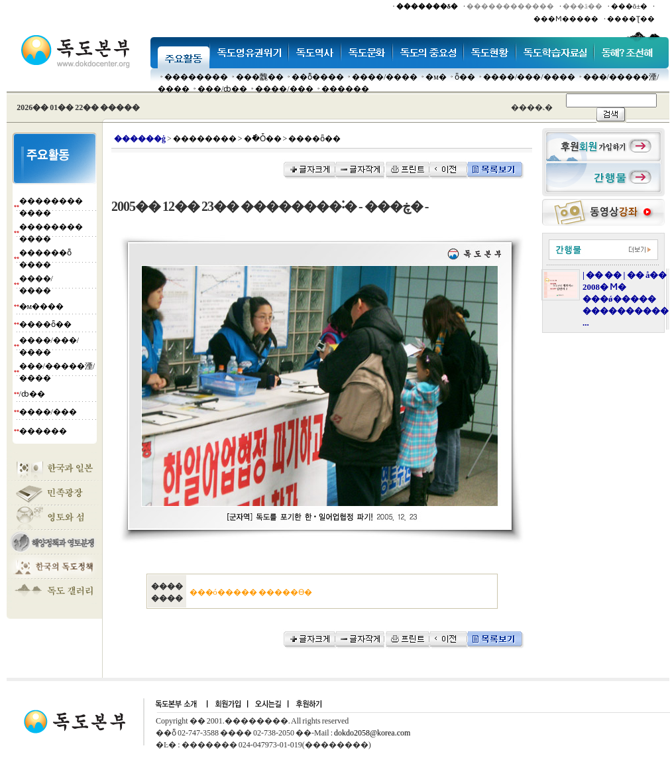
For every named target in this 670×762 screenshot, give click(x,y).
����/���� (385, 77)
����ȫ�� (45, 324)
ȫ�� (465, 77)
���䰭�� (260, 77)
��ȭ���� (318, 77)
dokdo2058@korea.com (372, 732)
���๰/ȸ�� (222, 89)
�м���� (41, 306)
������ (345, 89)
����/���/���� (529, 77)
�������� (196, 77)
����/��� (284, 89)
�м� (436, 77)
